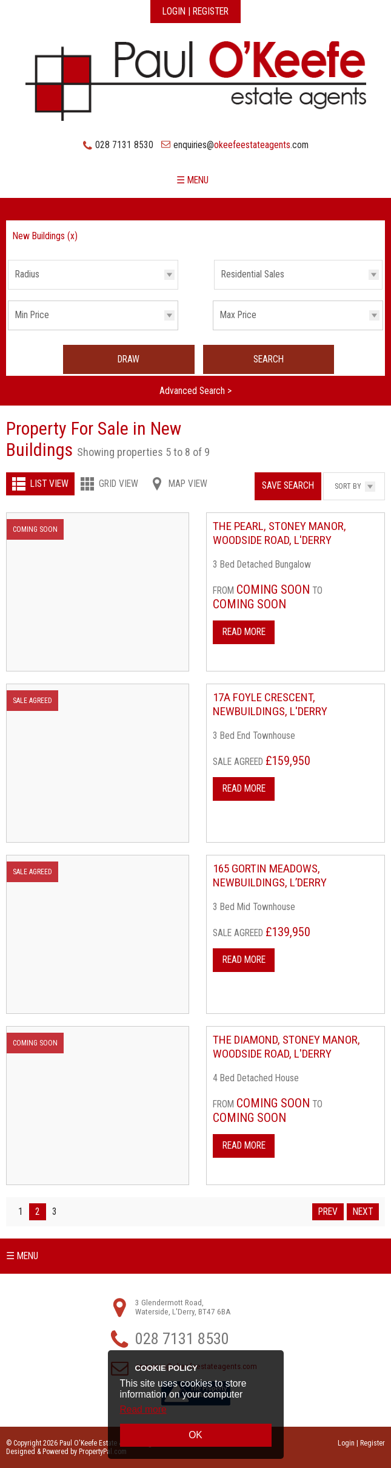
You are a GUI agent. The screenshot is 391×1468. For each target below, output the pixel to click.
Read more (143, 1409)
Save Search (288, 485)
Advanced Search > (195, 391)
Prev (328, 1211)
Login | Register (195, 11)
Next (363, 1211)
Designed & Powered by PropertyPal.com (66, 1451)
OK (195, 1435)
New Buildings (45, 236)
